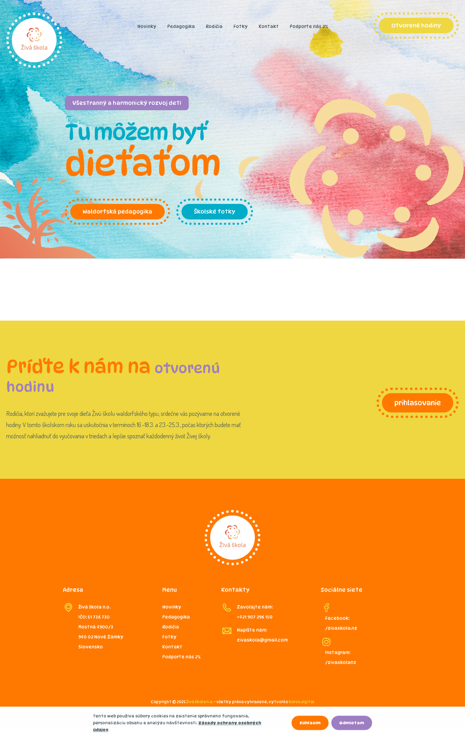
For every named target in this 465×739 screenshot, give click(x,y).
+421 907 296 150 (255, 616)
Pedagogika (181, 26)
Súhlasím (309, 724)
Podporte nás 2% (309, 26)
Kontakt (269, 26)
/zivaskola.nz (341, 628)
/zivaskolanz (340, 662)
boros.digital (302, 701)
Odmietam (351, 724)
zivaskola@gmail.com (262, 640)
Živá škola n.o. (199, 701)
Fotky (240, 26)
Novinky (146, 26)
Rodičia (214, 26)
